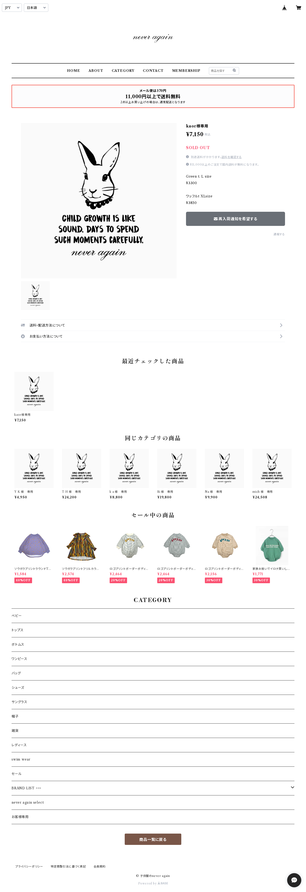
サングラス (19, 702)
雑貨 (15, 731)
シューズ (18, 687)
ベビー (17, 616)
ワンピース (19, 659)
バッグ (16, 673)
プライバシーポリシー (29, 866)
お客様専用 (20, 817)
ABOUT (96, 71)
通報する (279, 234)
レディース (19, 745)
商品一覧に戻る (153, 839)
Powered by (153, 883)
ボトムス (18, 644)
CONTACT (153, 71)
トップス (18, 630)
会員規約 (100, 866)
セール (16, 774)
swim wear (21, 759)
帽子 (15, 716)
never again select (28, 802)
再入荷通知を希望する (235, 218)
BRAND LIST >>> (26, 788)
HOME (73, 71)
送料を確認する (231, 157)
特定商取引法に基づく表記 (68, 866)
